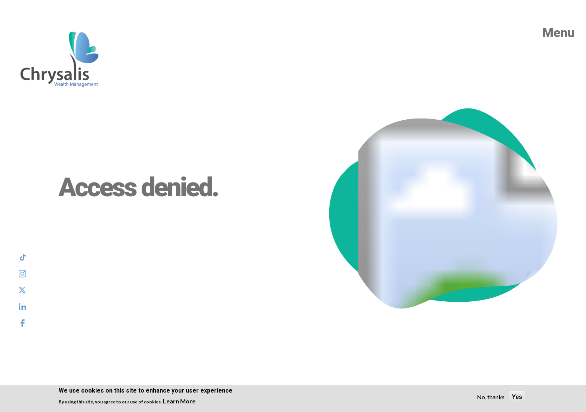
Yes (517, 397)
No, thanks (491, 396)
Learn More (179, 401)
